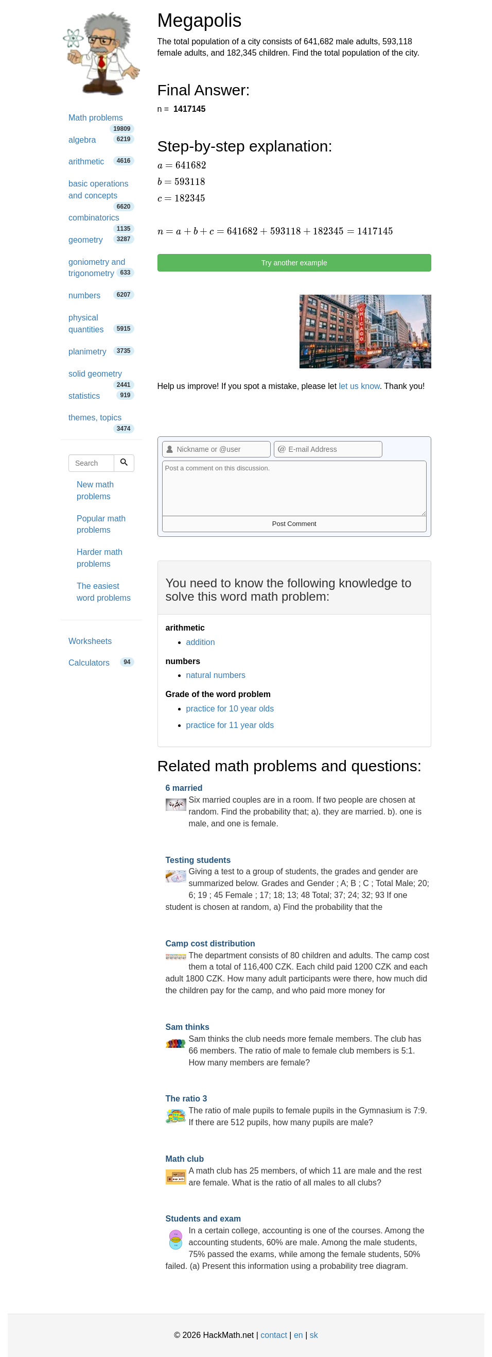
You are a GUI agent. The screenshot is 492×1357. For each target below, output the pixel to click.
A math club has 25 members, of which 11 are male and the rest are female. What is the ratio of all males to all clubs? (294, 1171)
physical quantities (101, 323)
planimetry (101, 351)
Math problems (101, 121)
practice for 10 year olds (230, 708)
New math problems (95, 490)
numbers (101, 295)
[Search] (124, 463)
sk (314, 1335)
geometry (101, 239)
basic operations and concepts (101, 193)
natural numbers (216, 675)
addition (200, 642)
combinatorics (101, 221)
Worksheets (90, 641)
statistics (101, 395)
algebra (101, 139)
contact (273, 1335)
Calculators (101, 662)
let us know (359, 386)
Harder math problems (99, 558)
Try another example (294, 263)
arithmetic (101, 161)
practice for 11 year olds (230, 725)
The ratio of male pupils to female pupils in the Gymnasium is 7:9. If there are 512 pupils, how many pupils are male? (296, 1110)
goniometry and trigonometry (101, 268)
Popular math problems (101, 524)
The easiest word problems (104, 592)
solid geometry (101, 377)
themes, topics (101, 421)
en (298, 1335)
